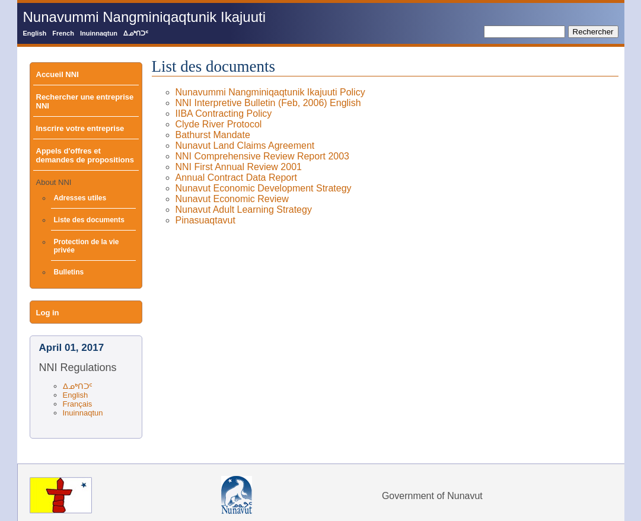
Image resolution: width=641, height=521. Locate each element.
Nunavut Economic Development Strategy (264, 188)
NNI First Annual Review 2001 (239, 167)
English (35, 33)
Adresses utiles (80, 198)
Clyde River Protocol (219, 124)
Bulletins (69, 272)
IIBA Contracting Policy (224, 113)
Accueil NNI (57, 74)
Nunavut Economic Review (232, 199)
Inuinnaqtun (98, 33)
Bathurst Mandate (213, 135)
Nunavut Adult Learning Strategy (244, 209)
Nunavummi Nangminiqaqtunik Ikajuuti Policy (270, 92)
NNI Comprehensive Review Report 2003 (262, 156)
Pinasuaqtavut (205, 220)
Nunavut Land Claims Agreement (245, 145)
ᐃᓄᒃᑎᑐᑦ (135, 33)
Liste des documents (89, 220)
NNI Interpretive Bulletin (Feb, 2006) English (268, 103)
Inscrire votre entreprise (80, 128)
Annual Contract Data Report (236, 177)
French (63, 33)
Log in (47, 312)
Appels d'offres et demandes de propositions (85, 155)
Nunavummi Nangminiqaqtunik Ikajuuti (144, 17)
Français (78, 403)
